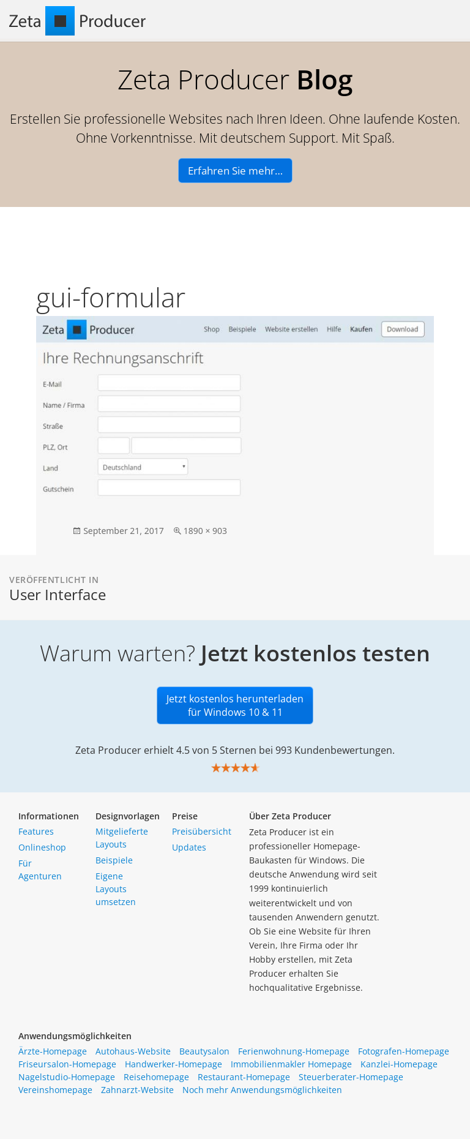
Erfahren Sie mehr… (235, 171)
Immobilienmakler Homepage (291, 1064)
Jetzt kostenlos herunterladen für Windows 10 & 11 (235, 705)
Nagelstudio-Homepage (66, 1077)
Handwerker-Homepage (173, 1064)
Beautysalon (204, 1051)
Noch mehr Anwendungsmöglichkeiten (262, 1090)
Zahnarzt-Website (137, 1090)
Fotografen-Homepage (403, 1051)
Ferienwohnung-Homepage (293, 1051)
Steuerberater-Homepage (351, 1077)
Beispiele (114, 860)
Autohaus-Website (133, 1051)
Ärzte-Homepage (52, 1051)
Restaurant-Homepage (244, 1077)
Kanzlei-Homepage (399, 1064)
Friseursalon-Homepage (67, 1064)
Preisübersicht (201, 831)
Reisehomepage (156, 1077)
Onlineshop (42, 847)
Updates (189, 847)
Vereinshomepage (55, 1090)
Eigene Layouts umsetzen (115, 889)
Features (36, 831)
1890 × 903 (205, 530)
